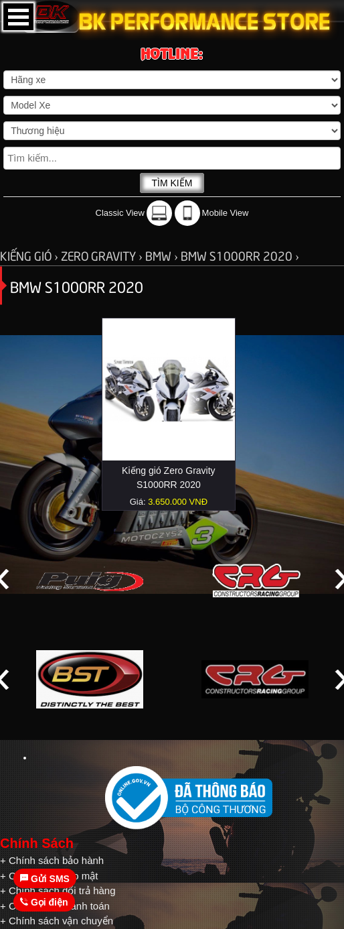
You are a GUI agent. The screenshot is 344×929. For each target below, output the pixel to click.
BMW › (163, 255)
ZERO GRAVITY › (103, 255)
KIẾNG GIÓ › (30, 255)
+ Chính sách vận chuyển (56, 920)
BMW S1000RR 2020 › (240, 255)
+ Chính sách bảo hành (52, 860)
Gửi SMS (45, 878)
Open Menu (18, 16)
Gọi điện (44, 902)
